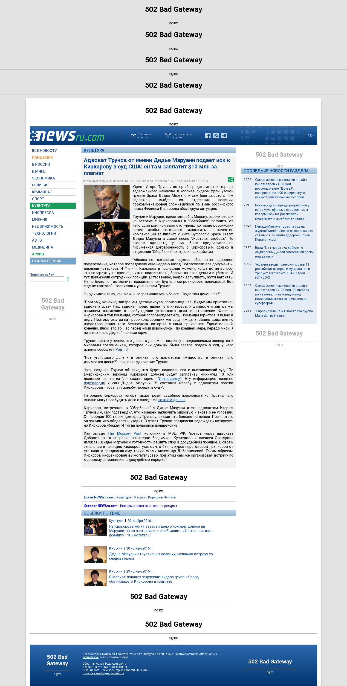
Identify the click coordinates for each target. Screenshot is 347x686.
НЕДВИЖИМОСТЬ (48, 226)
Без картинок (118, 667)
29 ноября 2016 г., (139, 571)
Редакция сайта (115, 663)
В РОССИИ (41, 164)
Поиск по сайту (42, 274)
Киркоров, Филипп (162, 497)
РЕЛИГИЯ (40, 185)
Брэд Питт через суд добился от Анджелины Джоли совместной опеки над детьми (284, 252)
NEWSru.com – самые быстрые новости (109, 670)
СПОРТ (38, 199)
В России (115, 548)
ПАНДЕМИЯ (42, 157)
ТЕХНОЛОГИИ (44, 233)
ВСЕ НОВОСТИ (44, 150)
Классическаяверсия (182, 135)
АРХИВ (38, 254)
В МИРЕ (38, 171)
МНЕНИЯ (39, 219)
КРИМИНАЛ (42, 192)
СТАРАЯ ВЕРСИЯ (46, 261)
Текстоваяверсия (145, 135)
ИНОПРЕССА (43, 213)
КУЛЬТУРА (41, 206)
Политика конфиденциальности (103, 673)
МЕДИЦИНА (42, 247)
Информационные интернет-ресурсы (148, 506)
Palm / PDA (101, 667)
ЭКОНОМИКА (43, 178)
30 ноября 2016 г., (140, 521)
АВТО (37, 240)
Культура (94, 150)
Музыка (139, 497)
